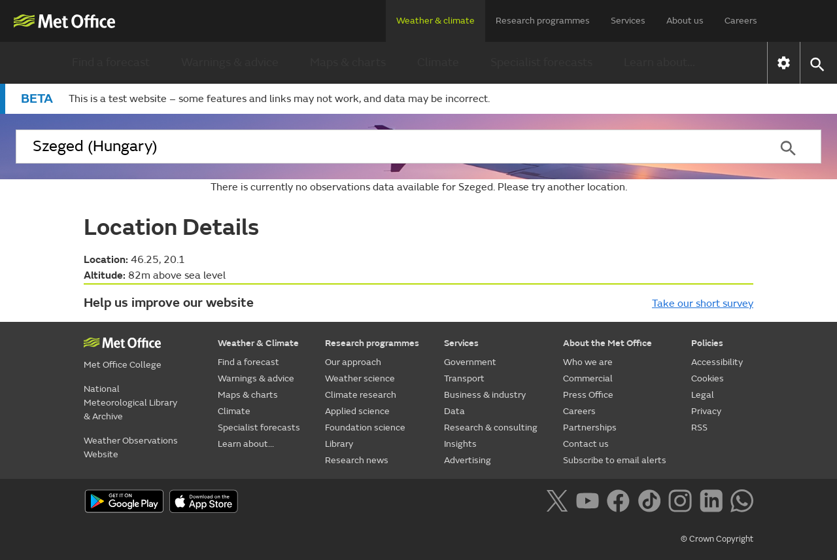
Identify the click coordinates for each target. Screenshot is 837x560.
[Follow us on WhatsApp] (741, 503)
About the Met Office (607, 343)
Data (454, 411)
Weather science (360, 378)
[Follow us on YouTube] (590, 503)
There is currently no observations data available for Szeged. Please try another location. (419, 187)
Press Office (588, 394)
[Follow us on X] (559, 503)
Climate (438, 62)
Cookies (707, 378)
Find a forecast (111, 62)
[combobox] (385, 146)
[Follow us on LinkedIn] (714, 503)
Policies (707, 343)
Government (470, 362)
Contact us (586, 443)
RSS (699, 427)
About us (685, 20)
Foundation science (365, 427)
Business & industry (485, 394)
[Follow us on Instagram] (682, 503)
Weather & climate (435, 20)
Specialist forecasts (541, 62)
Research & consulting (491, 427)
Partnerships (590, 427)
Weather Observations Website (131, 447)
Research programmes (543, 20)
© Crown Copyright (717, 539)
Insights (460, 443)
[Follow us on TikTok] (652, 503)
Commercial (588, 378)
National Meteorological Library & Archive (130, 402)
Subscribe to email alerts (614, 460)
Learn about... (659, 62)
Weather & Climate (258, 343)
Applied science (357, 411)
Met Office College (123, 364)
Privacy (706, 411)
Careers (741, 20)
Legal (702, 394)
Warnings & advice (230, 62)
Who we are (588, 362)
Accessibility (717, 362)
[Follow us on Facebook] (621, 503)
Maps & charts (348, 62)
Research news (356, 460)
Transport (464, 378)
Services (628, 20)
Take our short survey (702, 303)
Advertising (467, 460)
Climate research (360, 394)
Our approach (353, 362)
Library (339, 443)
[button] (816, 63)
